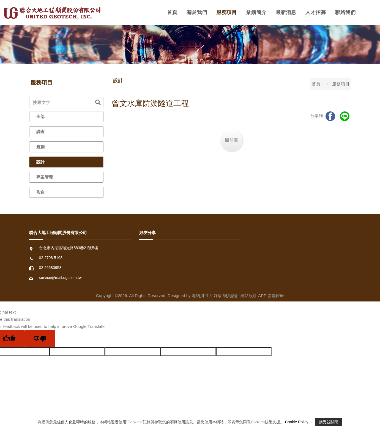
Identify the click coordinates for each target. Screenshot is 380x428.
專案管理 (44, 177)
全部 (40, 116)
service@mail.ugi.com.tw (60, 277)
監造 (40, 192)
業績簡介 (256, 12)
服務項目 (226, 12)
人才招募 (315, 12)
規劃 (40, 146)
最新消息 (286, 12)
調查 (40, 131)
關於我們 (197, 12)
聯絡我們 (345, 12)
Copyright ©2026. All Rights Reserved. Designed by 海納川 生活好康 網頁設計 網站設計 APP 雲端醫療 (190, 295)
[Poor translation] (39, 338)
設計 (40, 162)
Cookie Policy (296, 422)
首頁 (172, 12)
